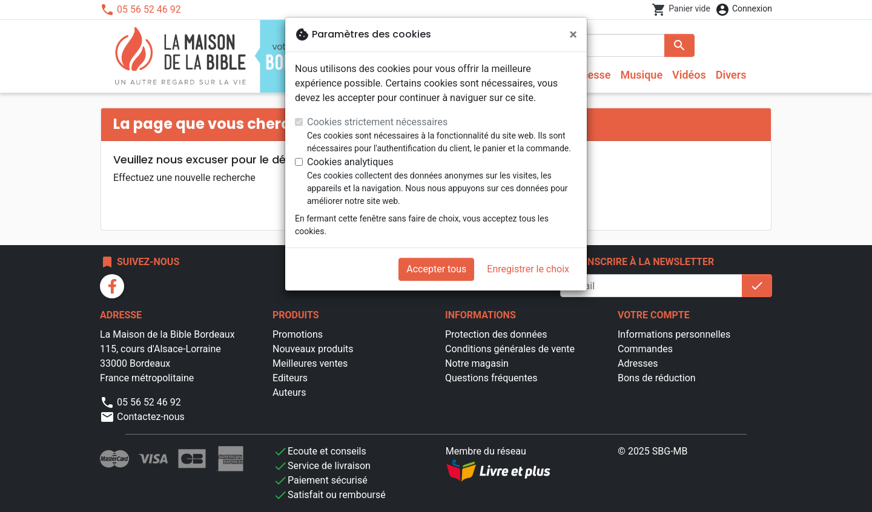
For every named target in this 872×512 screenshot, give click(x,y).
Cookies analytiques (350, 162)
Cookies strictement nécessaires (377, 122)
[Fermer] (573, 34)
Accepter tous (436, 269)
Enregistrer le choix (528, 269)
